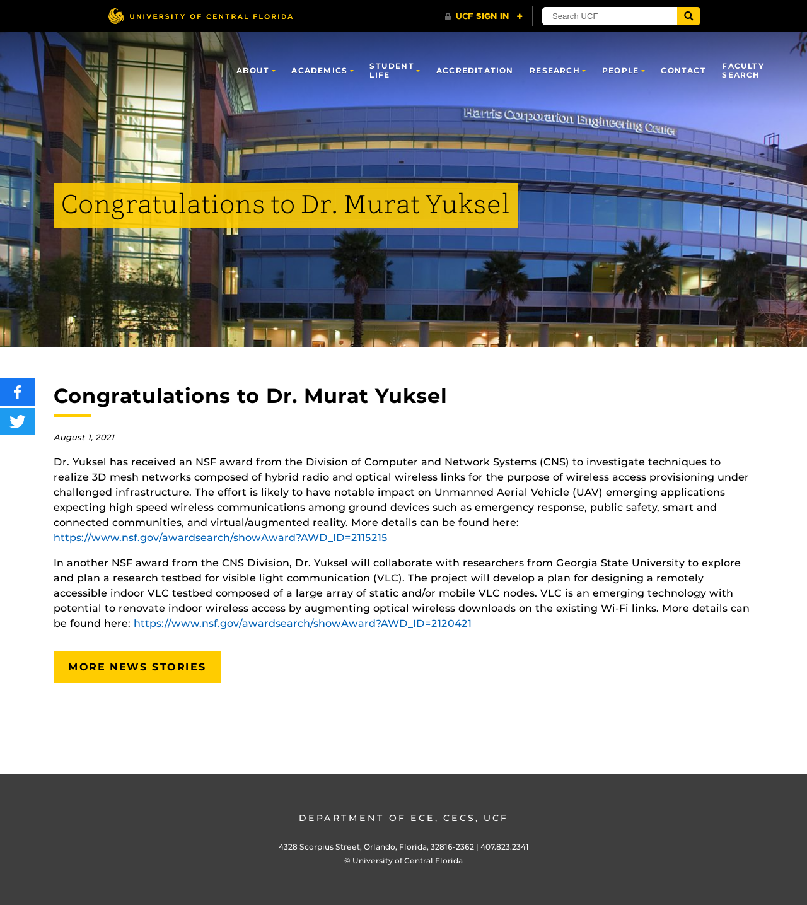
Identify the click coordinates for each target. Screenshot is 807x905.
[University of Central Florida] (200, 15)
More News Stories (137, 667)
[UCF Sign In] (483, 16)
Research (555, 70)
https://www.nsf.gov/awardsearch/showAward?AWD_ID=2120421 (303, 623)
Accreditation (475, 70)
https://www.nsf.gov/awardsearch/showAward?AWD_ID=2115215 (221, 538)
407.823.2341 (504, 846)
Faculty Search (742, 70)
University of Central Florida (407, 860)
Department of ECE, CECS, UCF (403, 818)
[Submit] (688, 16)
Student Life (391, 70)
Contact (683, 70)
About (252, 70)
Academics (319, 70)
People (620, 70)
